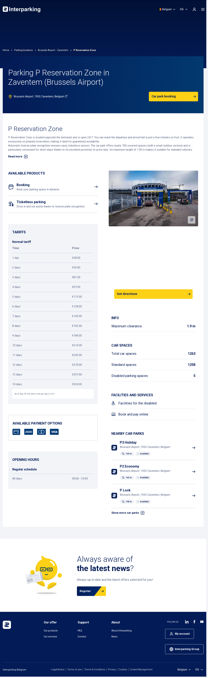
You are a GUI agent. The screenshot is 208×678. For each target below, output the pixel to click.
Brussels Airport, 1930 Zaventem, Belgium (41, 96)
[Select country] (167, 9)
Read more (18, 157)
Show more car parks (128, 513)
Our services (50, 636)
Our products (51, 630)
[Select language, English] (184, 9)
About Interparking (121, 630)
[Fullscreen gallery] (191, 220)
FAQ (80, 630)
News (114, 636)
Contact (82, 636)
